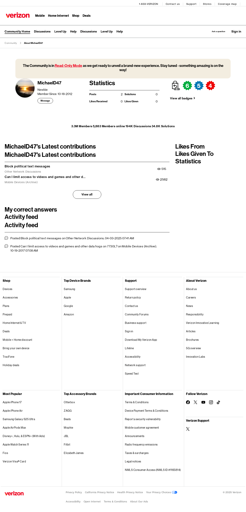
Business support (135, 322)
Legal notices (133, 460)
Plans (6, 305)
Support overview (135, 288)
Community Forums (137, 313)
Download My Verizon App (141, 339)
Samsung (69, 288)
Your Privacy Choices (161, 491)
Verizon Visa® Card (14, 460)
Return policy (133, 296)
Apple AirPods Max (14, 426)
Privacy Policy (74, 491)
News (189, 305)
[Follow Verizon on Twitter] (196, 401)
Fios (5, 452)
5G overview (193, 347)
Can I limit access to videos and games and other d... (45, 176)
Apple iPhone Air (13, 409)
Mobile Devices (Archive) (21, 181)
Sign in (129, 330)
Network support (135, 364)
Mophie (68, 426)
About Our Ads (139, 500)
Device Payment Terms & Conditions (146, 409)
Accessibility (133, 355)
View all (87, 193)
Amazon (69, 313)
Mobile (39, 14)
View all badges (181, 97)
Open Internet (92, 500)
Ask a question (212, 30)
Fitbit (67, 443)
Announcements (135, 435)
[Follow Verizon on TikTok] (219, 402)
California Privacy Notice (99, 491)
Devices (7, 288)
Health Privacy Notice (130, 491)
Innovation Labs (195, 355)
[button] (236, 30)
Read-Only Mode (68, 65)
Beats (67, 418)
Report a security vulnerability (143, 418)
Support (192, 3)
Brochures (192, 339)
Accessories (10, 296)
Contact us (174, 3)
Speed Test (132, 372)
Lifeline (129, 347)
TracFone (8, 355)
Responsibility (195, 313)
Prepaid (7, 313)
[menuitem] (42, 30)
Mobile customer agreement (142, 426)
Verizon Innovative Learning (202, 322)
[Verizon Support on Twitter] (188, 428)
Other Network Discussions (23, 171)
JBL (66, 435)
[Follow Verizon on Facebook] (188, 401)
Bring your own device (16, 347)
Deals (6, 330)
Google (68, 305)
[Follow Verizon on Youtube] (203, 402)
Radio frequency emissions (141, 443)
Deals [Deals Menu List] (86, 14)
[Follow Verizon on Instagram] (211, 401)
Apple (67, 296)
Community (11, 42)
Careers (191, 296)
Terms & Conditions (137, 401)
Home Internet (57, 14)
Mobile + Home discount (17, 339)
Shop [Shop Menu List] (74, 14)
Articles (190, 330)
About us (191, 288)
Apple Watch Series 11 (16, 443)
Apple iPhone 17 (12, 401)
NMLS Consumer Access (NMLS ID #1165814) (153, 469)
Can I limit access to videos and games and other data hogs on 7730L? (69, 245)
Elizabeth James (74, 452)
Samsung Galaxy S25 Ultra (19, 418)
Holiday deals (11, 364)
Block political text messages (27, 165)
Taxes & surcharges (137, 452)
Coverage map (228, 3)
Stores (208, 3)
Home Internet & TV (14, 322)
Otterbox (69, 401)
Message (45, 100)
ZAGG (67, 409)
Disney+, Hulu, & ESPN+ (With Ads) (24, 435)
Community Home (17, 30)
